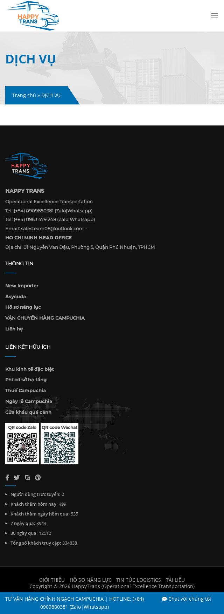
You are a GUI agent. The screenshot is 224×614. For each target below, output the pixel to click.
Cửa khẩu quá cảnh (28, 412)
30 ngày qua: (24, 533)
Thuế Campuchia (25, 390)
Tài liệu (175, 580)
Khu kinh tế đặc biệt (29, 369)
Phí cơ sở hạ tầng (26, 379)
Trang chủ (24, 95)
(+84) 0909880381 (34, 210)
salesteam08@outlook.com (52, 228)
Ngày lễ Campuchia (28, 401)
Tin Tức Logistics (138, 580)
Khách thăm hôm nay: (34, 504)
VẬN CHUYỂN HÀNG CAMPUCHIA (45, 318)
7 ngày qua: (22, 523)
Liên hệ (14, 329)
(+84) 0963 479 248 (35, 219)
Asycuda (15, 296)
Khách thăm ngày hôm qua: (40, 514)
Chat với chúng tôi (186, 598)
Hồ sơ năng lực (23, 307)
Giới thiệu (52, 580)
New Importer (21, 285)
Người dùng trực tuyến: (35, 494)
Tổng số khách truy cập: (35, 543)
